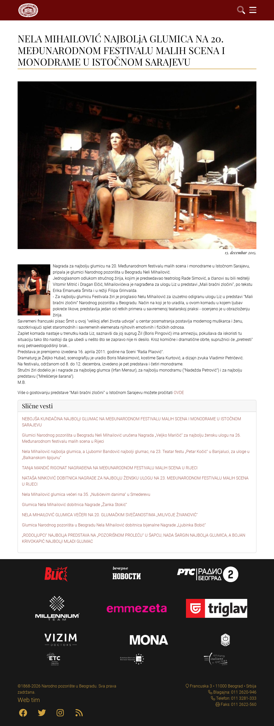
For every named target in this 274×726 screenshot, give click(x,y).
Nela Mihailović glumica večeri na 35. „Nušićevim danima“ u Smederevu (86, 494)
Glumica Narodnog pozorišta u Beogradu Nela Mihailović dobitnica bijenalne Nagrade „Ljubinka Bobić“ (114, 525)
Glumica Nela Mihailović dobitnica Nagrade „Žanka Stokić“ (74, 504)
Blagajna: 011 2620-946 (234, 692)
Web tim (29, 700)
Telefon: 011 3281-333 (235, 698)
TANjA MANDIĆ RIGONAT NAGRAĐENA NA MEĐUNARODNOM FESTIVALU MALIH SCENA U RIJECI (109, 467)
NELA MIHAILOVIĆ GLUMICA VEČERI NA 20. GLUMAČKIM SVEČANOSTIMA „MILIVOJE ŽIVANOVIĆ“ (110, 514)
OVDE (179, 392)
